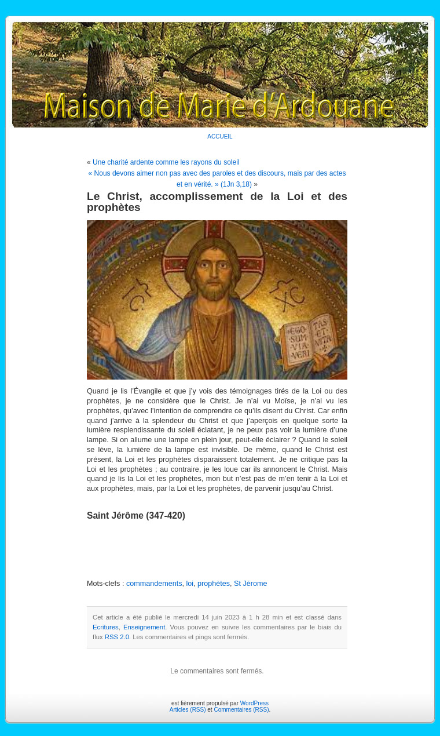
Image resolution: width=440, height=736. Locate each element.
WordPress (254, 703)
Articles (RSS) (188, 709)
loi (189, 584)
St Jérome (250, 584)
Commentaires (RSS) (241, 709)
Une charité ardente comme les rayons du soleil (166, 162)
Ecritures (106, 627)
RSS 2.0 (117, 636)
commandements (154, 584)
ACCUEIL (219, 136)
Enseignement (144, 627)
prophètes (213, 584)
